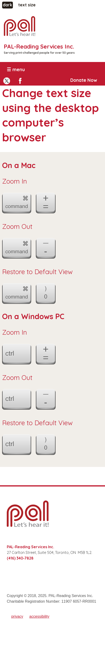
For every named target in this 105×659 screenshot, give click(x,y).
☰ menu (16, 69)
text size (27, 4)
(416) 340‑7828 (20, 558)
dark (8, 4)
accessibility (39, 616)
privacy (17, 616)
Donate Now (83, 80)
